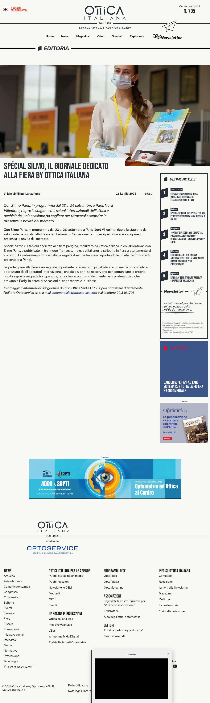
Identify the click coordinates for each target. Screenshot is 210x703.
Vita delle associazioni (18, 666)
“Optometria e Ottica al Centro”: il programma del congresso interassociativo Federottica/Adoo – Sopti (188, 237)
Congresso (11, 592)
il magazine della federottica (19, 9)
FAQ (191, 332)
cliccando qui (167, 330)
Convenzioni (12, 597)
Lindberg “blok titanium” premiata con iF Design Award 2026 (186, 279)
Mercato (9, 645)
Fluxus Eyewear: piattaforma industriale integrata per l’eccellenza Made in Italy (184, 197)
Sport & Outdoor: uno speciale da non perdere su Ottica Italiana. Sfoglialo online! (188, 216)
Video (100, 36)
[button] (154, 36)
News (65, 36)
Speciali (117, 36)
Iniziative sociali (14, 634)
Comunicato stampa (17, 586)
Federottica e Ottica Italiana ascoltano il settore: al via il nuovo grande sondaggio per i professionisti (187, 260)
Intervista (10, 640)
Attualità (9, 576)
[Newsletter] (169, 26)
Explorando (137, 36)
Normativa (10, 650)
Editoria (56, 48)
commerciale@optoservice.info (74, 293)
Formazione (11, 629)
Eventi (8, 608)
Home (50, 36)
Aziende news (13, 581)
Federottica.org (77, 685)
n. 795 (189, 11)
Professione (11, 656)
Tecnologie (11, 661)
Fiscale (8, 624)
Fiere (7, 618)
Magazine (82, 36)
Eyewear (9, 613)
